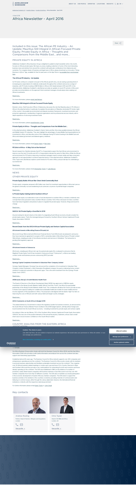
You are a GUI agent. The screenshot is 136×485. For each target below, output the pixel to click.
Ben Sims (47, 144)
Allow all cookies (121, 469)
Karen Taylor (39, 385)
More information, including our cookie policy (37, 477)
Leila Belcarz (52, 169)
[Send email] (21, 424)
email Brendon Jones (37, 122)
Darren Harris (38, 144)
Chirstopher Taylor (40, 169)
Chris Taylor (57, 416)
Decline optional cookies (121, 480)
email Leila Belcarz (36, 99)
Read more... (16, 96)
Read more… (16, 190)
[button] (72, 4)
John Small (48, 385)
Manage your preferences (122, 474)
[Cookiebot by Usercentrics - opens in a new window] (11, 481)
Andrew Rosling (22, 416)
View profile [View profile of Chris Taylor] (56, 428)
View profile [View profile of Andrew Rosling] (20, 428)
